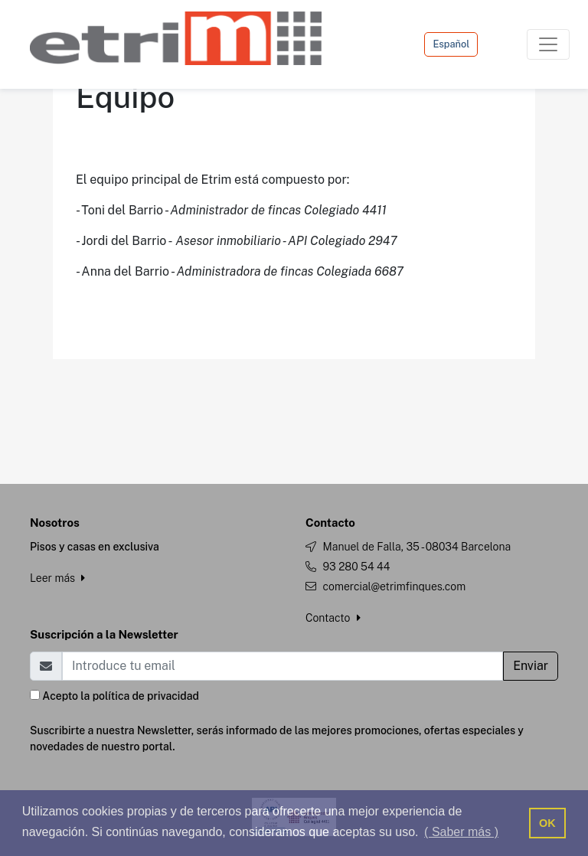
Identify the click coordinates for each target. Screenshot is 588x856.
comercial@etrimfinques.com (394, 586)
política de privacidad (146, 696)
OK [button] (547, 823)
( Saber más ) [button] (461, 831)
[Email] (282, 666)
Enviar (530, 665)
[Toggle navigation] (548, 44)
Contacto (333, 618)
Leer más (57, 578)
